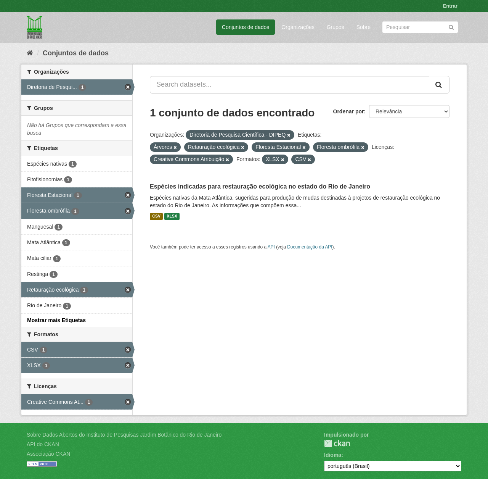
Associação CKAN (48, 454)
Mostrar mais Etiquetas (56, 320)
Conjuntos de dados (246, 27)
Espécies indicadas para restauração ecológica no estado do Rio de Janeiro (260, 186)
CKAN (337, 443)
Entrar (450, 6)
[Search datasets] (420, 27)
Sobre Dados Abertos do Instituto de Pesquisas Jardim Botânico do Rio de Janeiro (124, 435)
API (271, 247)
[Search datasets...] (289, 85)
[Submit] (451, 26)
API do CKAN (43, 444)
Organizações (297, 27)
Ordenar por (348, 111)
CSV (156, 216)
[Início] (30, 53)
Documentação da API (309, 247)
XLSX (172, 216)
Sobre (363, 27)
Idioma (332, 455)
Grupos (335, 27)
